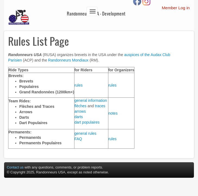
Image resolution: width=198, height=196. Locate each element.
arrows (80, 111)
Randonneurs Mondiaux (68, 60)
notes (113, 113)
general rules (85, 133)
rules (78, 85)
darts (78, 117)
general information (90, 100)
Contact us (15, 167)
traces (100, 106)
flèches (80, 106)
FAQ (78, 139)
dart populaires (87, 122)
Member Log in (176, 7)
